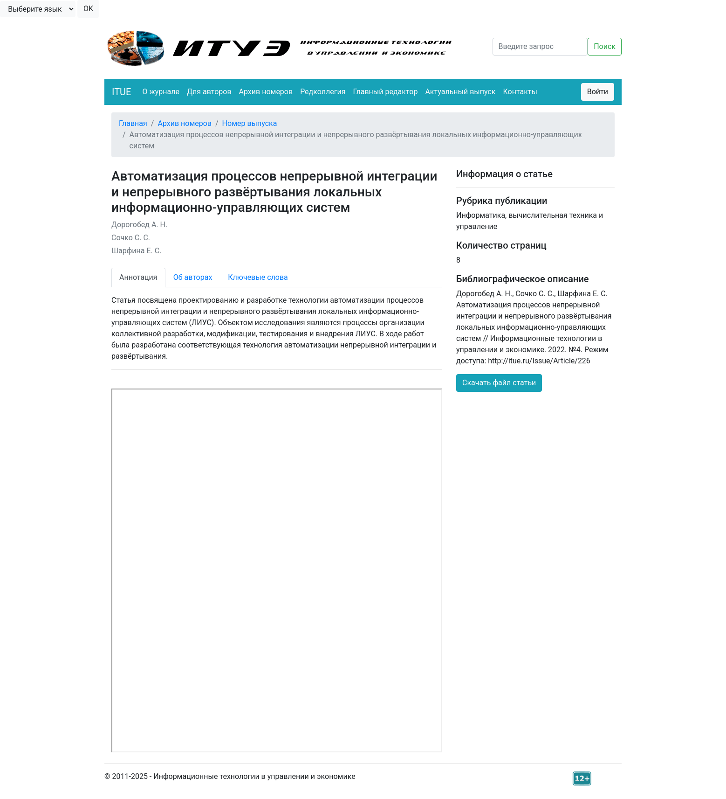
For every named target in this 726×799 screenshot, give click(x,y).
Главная (133, 123)
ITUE (121, 91)
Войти (597, 91)
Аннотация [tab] (138, 277)
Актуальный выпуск (460, 91)
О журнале (160, 91)
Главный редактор (385, 91)
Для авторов (209, 91)
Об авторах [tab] (192, 277)
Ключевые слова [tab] (258, 277)
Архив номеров (266, 91)
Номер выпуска (249, 123)
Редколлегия (322, 91)
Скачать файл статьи (499, 382)
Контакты (520, 91)
